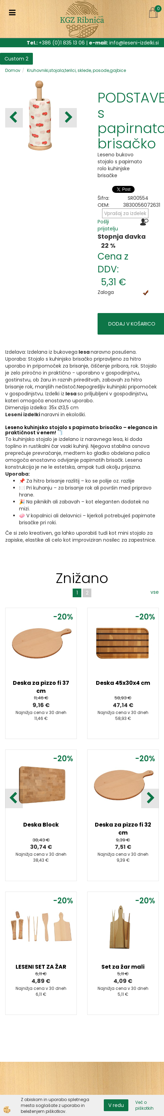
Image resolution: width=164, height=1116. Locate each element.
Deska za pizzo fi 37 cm (41, 687)
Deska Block (41, 825)
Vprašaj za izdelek (125, 213)
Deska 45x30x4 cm (123, 683)
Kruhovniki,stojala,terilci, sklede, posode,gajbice (76, 70)
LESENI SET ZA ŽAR (41, 967)
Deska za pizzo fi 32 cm (123, 829)
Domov (12, 70)
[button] (68, 118)
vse (155, 592)
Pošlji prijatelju (108, 225)
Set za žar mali (123, 967)
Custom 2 (16, 58)
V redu (116, 1105)
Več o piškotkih (144, 1105)
